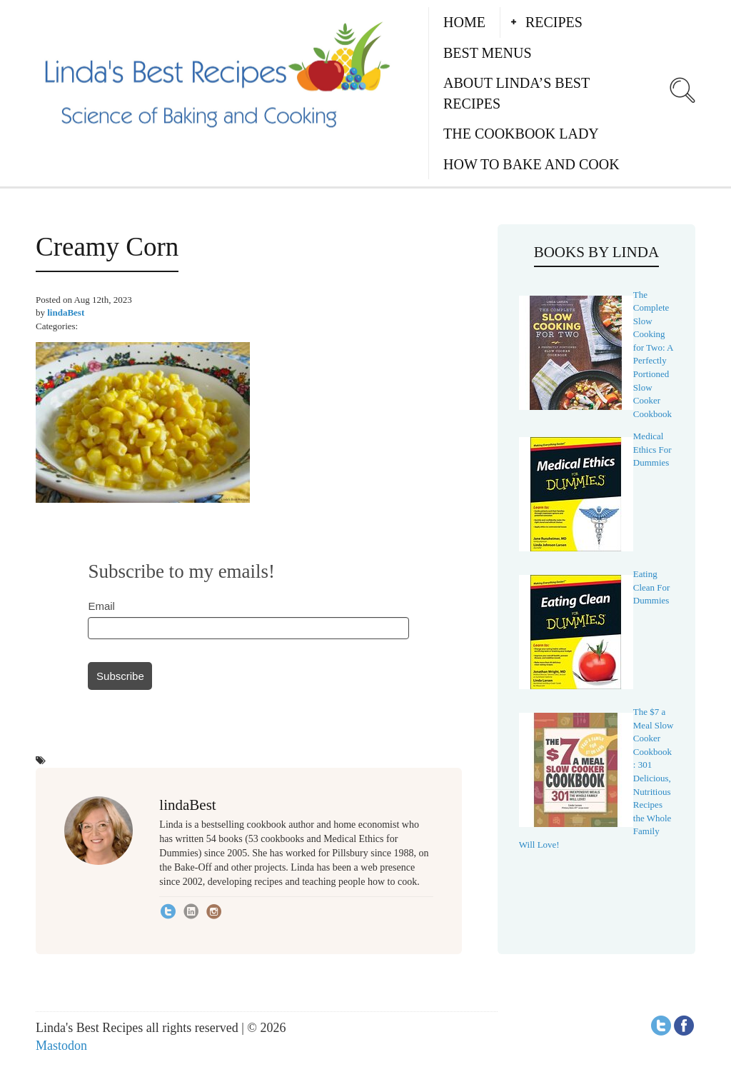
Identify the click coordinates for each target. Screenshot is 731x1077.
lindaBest (65, 312)
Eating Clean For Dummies (651, 587)
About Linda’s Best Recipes (516, 93)
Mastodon (61, 1045)
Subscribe (120, 676)
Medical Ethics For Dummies (652, 449)
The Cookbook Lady (521, 133)
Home (464, 22)
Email (101, 606)
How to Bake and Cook (531, 164)
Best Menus (487, 53)
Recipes (554, 22)
